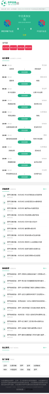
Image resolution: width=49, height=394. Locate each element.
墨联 (45, 135)
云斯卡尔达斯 (37, 92)
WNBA (44, 100)
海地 (37, 115)
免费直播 (21, 48)
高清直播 (6, 48)
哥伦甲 (44, 89)
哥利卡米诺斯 (37, 139)
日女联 (44, 170)
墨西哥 (11, 81)
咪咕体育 (13, 48)
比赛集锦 (37, 365)
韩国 (37, 81)
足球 (5, 365)
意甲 (35, 369)
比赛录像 (13, 365)
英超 (28, 369)
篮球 (28, 365)
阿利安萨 (38, 69)
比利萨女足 (38, 174)
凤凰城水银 (12, 104)
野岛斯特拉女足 (11, 174)
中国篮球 (13, 369)
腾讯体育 (28, 48)
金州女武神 (38, 162)
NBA (5, 369)
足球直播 (13, 9)
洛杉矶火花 (38, 104)
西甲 (21, 365)
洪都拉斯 (12, 150)
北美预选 (43, 112)
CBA (22, 369)
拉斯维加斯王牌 (11, 127)
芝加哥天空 (38, 127)
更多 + (45, 189)
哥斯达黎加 (12, 115)
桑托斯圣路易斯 (11, 139)
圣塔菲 (11, 69)
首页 (8, 9)
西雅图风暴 (12, 162)
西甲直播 (29, 389)
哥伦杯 (44, 65)
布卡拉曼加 (12, 92)
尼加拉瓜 (38, 150)
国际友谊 (43, 77)
